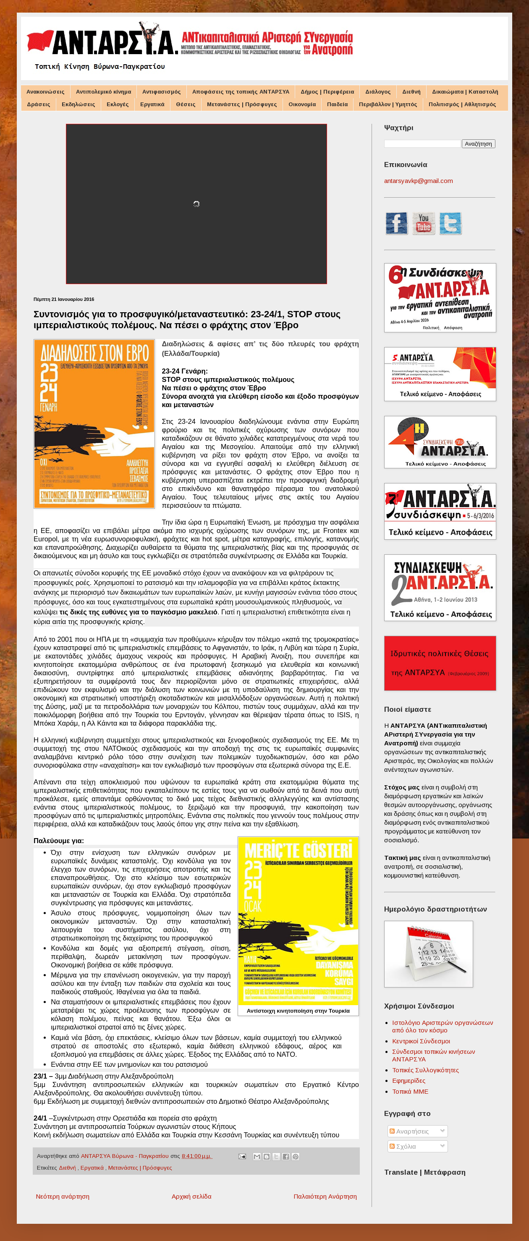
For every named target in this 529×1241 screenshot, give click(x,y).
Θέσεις (186, 104)
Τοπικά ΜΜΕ (410, 1091)
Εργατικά (152, 104)
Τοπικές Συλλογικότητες (425, 1070)
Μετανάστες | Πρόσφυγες (242, 104)
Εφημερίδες (408, 1080)
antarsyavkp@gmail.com (418, 180)
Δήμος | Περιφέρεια (327, 92)
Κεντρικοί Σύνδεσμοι (421, 1041)
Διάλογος (378, 92)
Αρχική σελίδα (192, 1196)
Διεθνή (411, 92)
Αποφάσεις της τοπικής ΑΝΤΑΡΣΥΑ (240, 92)
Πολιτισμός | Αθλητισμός (462, 104)
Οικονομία (302, 104)
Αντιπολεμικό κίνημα (103, 92)
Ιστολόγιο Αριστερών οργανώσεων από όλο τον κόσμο (442, 1026)
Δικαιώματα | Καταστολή (465, 92)
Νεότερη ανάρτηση (62, 1196)
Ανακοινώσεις (45, 92)
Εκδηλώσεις (78, 104)
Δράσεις (38, 104)
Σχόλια (403, 1146)
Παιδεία (337, 104)
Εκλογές (118, 104)
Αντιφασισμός (161, 92)
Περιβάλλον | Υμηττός (388, 104)
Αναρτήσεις (409, 1131)
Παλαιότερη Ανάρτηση (325, 1196)
